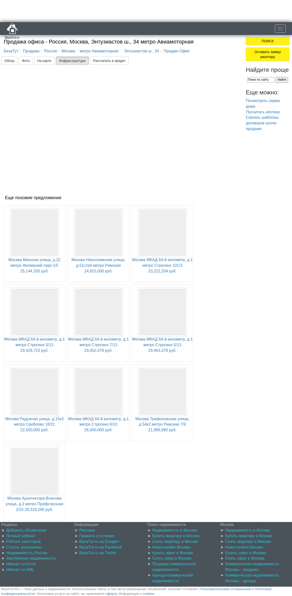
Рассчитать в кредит (109, 61)
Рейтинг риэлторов (23, 541)
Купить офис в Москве (172, 553)
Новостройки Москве (244, 547)
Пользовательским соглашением (225, 589)
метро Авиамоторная (99, 51)
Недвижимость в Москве (174, 530)
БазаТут (11, 51)
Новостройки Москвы (171, 547)
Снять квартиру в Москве (175, 541)
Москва (68, 51)
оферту (111, 594)
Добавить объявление (26, 530)
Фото (26, 61)
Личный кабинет (21, 536)
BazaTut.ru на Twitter (97, 553)
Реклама (87, 530)
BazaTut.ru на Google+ (99, 541)
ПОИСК (267, 41)
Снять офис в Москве (172, 558)
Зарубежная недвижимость (31, 558)
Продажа (31, 51)
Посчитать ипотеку (263, 112)
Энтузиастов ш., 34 (141, 51)
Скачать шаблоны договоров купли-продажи (262, 123)
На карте (44, 61)
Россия (50, 51)
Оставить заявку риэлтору (267, 54)
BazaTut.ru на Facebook (100, 547)
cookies (148, 594)
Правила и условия (96, 536)
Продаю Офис (177, 51)
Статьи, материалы (24, 547)
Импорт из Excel (21, 564)
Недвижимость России (26, 553)
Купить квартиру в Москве (176, 536)
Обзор (9, 61)
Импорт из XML (20, 569)
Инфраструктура (72, 61)
